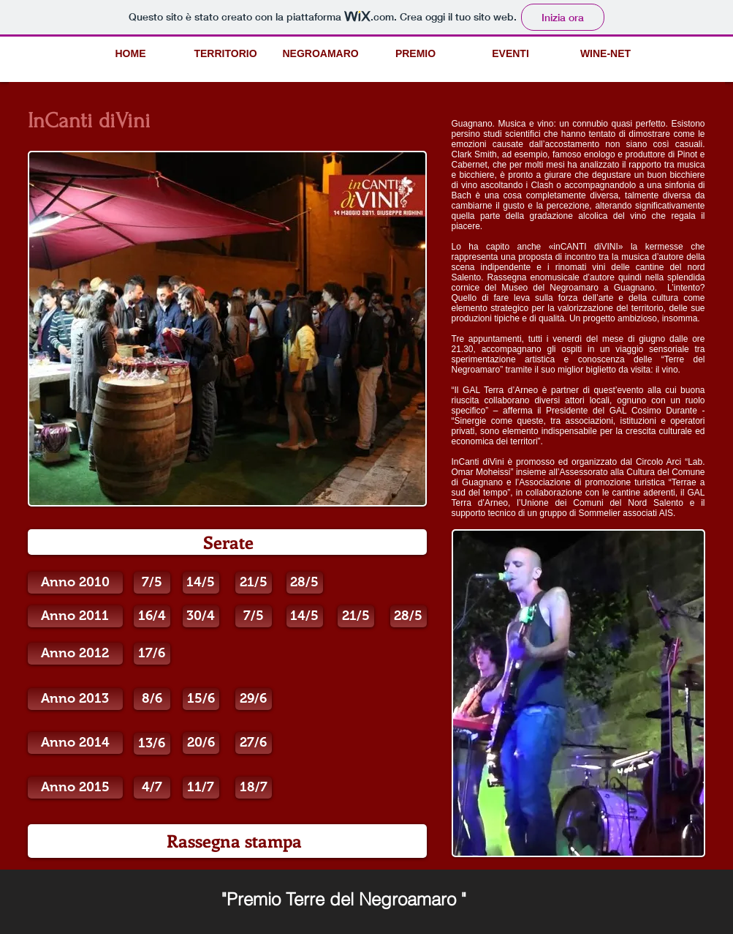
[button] (152, 699)
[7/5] (152, 583)
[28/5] (304, 583)
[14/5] (201, 583)
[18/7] (253, 788)
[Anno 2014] (75, 743)
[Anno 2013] (75, 699)
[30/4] (201, 616)
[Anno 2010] (75, 583)
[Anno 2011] (75, 616)
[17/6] (152, 654)
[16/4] (152, 616)
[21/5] (253, 583)
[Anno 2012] (75, 654)
